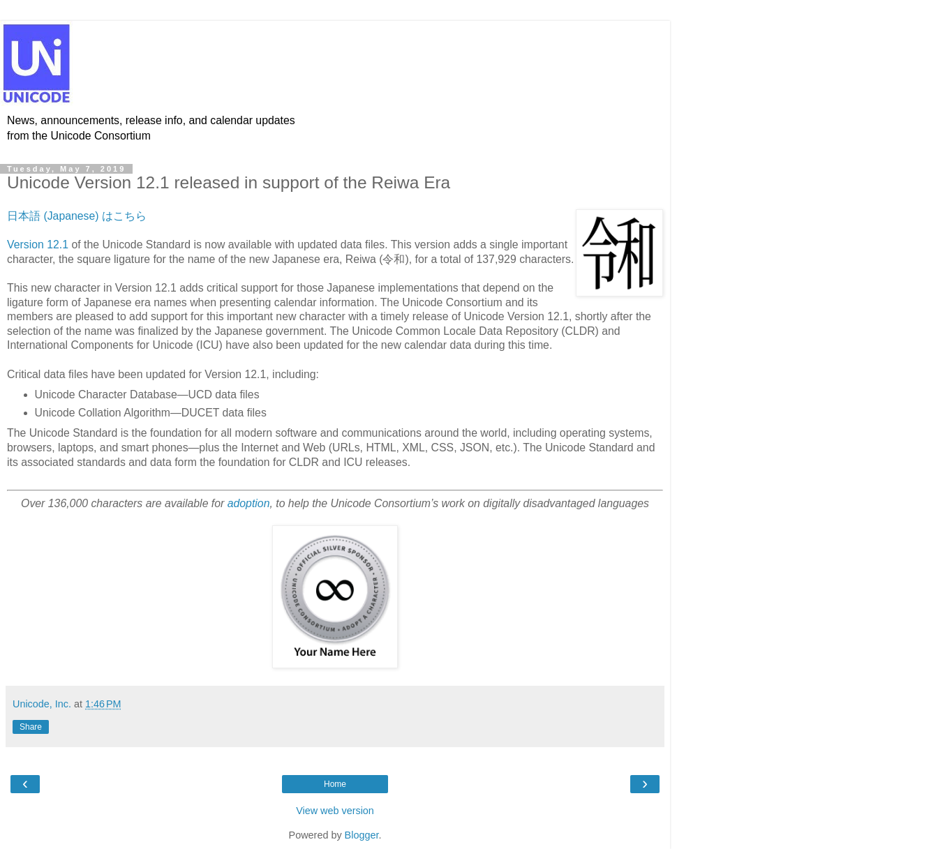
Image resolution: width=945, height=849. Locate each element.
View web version (335, 810)
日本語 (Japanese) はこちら (77, 216)
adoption (249, 503)
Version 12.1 (37, 244)
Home (335, 784)
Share (31, 727)
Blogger (362, 835)
